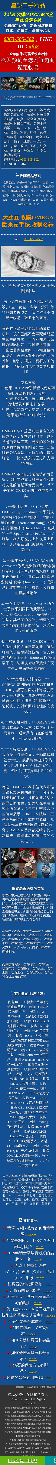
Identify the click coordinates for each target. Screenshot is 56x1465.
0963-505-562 (19, 39)
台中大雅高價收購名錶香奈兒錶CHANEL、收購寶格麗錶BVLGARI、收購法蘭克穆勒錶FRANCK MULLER (28, 1213)
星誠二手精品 (28, 5)
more (32, 1234)
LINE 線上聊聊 (22, 1460)
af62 (34, 46)
